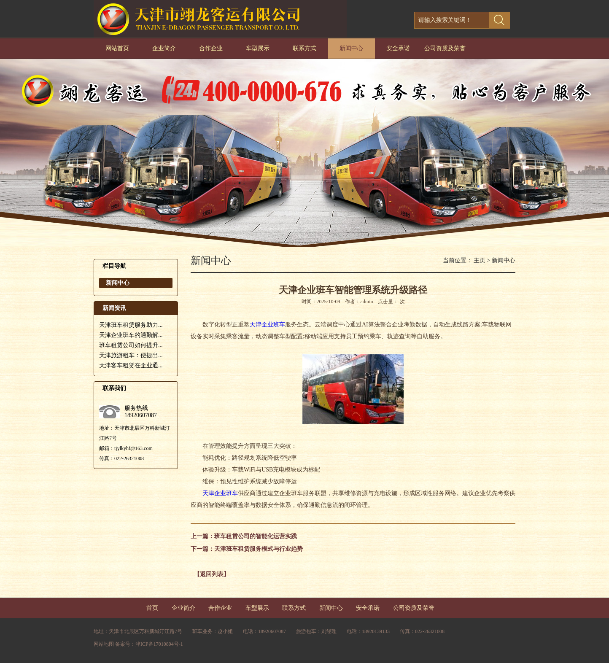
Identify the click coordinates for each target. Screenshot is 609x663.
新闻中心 (351, 48)
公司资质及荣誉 (445, 48)
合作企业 (211, 48)
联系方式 (304, 48)
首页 (152, 608)
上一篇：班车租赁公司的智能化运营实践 (244, 536)
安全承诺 (398, 48)
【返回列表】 (211, 574)
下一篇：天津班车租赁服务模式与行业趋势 (247, 549)
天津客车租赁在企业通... (131, 365)
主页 (479, 260)
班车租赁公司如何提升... (131, 345)
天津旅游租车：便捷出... (131, 355)
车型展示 (257, 48)
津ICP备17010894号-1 (159, 644)
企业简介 (164, 48)
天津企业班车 (267, 324)
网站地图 (104, 644)
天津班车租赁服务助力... (131, 325)
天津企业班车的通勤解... (131, 335)
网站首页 (117, 48)
